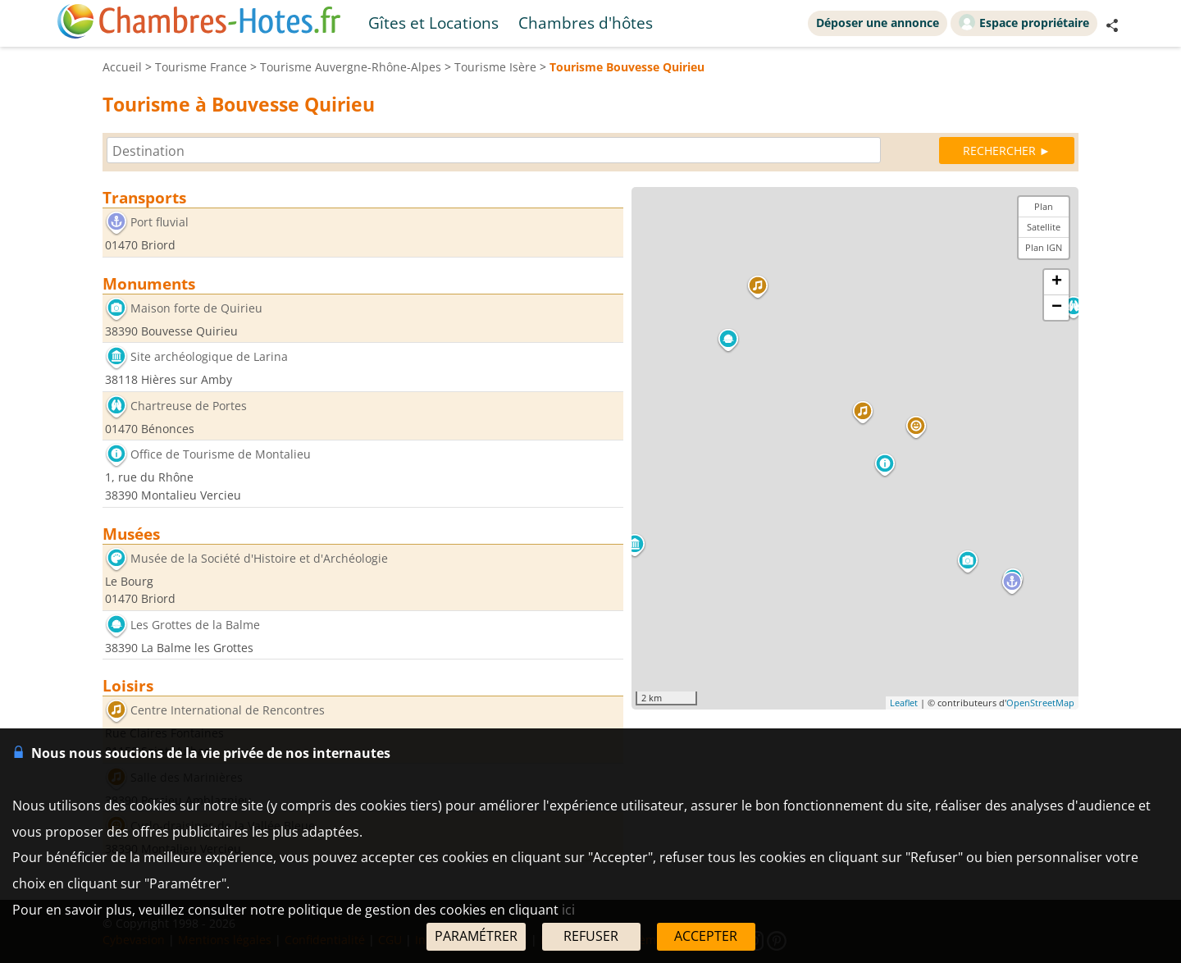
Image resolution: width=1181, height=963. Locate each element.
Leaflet (904, 702)
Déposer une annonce (877, 22)
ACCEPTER (705, 936)
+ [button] (1056, 282)
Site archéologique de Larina (209, 357)
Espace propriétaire (1024, 22)
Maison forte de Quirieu (196, 308)
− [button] (1056, 307)
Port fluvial (159, 222)
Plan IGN (1043, 247)
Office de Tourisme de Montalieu (220, 455)
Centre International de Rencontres (227, 711)
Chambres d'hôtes (585, 22)
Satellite (1043, 227)
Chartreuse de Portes (188, 405)
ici (568, 910)
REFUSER (590, 936)
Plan (1043, 206)
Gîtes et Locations (433, 22)
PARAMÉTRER (476, 936)
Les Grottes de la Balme (195, 624)
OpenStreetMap (1040, 702)
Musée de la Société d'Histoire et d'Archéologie (259, 558)
